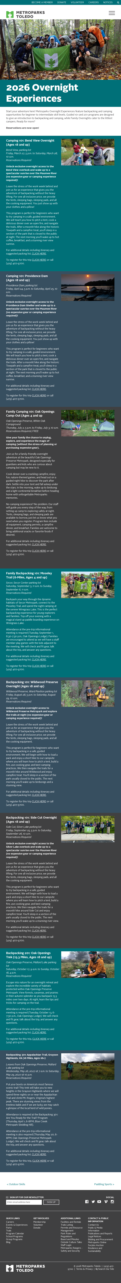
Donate (61, 3)
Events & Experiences (17, 1225)
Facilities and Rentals (71, 1222)
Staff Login (66, 1245)
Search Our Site (105, 1269)
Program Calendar (15, 1234)
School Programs (14, 1237)
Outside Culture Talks (71, 1242)
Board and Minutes (70, 1240)
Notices (108, 3)
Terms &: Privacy (84, 1269)
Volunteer (77, 3)
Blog (8, 1242)
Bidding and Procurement (100, 1240)
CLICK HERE (39, 254)
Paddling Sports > (104, 1184)
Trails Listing (67, 1225)
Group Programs (14, 1240)
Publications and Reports (100, 1234)
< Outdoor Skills (16, 1184)
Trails (8, 1231)
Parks (9, 1228)
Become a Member (42, 3)
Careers (93, 3)
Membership (39, 1222)
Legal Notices (94, 1237)
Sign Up (51, 1202)
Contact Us (93, 1225)
